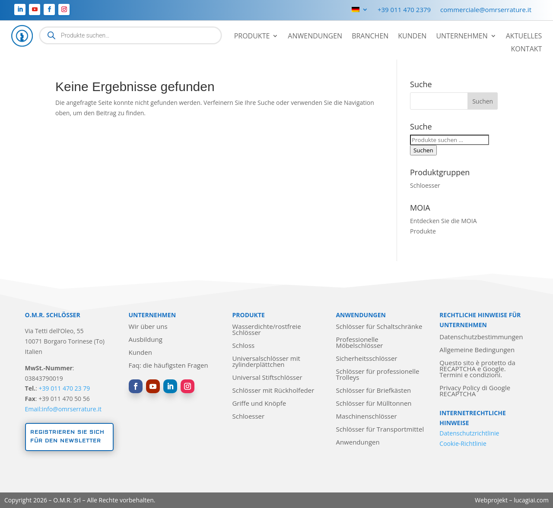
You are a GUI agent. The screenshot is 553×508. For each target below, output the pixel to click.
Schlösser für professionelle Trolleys (377, 375)
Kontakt (526, 50)
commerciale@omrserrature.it (485, 10)
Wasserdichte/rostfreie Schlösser (266, 330)
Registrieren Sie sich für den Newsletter (67, 436)
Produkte (252, 37)
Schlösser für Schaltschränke (379, 327)
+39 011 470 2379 (404, 10)
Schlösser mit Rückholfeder (273, 390)
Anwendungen (315, 37)
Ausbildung (145, 340)
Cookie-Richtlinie (462, 443)
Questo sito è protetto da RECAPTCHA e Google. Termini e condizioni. (477, 369)
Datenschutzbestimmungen (481, 337)
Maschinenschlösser (366, 416)
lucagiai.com (531, 500)
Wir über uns (148, 327)
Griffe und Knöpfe (259, 403)
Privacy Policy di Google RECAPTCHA (474, 391)
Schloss (243, 346)
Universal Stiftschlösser (267, 378)
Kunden (412, 37)
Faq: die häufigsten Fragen (168, 365)
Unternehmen (461, 37)
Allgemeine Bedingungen (477, 350)
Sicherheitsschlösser (366, 359)
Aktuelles (524, 37)
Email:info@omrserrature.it (63, 409)
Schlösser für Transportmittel (380, 429)
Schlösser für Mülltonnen (373, 403)
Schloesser (425, 185)
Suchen (423, 150)
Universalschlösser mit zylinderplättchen (266, 362)
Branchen (370, 37)
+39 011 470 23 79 (64, 388)
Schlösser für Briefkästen (373, 390)
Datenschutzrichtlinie (469, 433)
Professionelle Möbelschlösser (359, 343)
